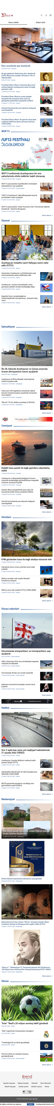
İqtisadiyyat (8, 326)
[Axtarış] (41, 15)
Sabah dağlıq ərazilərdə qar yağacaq (19, 1104)
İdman (5, 981)
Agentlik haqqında (9, 1083)
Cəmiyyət (6, 425)
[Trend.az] (7, 15)
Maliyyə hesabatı (23, 1083)
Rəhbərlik (35, 1083)
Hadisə (5, 707)
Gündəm (6, 517)
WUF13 (5, 131)
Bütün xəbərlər (46, 215)
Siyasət (5, 220)
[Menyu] (50, 15)
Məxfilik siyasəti (36, 1086)
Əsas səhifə (13, 22)
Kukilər (47, 1086)
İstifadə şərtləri (23, 1086)
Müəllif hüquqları (10, 1086)
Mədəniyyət (8, 799)
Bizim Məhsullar (46, 1083)
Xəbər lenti (40, 22)
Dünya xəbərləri (10, 608)
